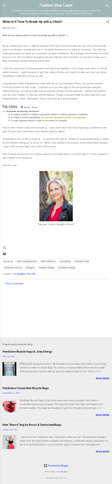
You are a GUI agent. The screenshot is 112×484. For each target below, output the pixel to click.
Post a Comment (14, 283)
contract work (82, 261)
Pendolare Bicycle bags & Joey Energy (27, 351)
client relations (48, 261)
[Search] (107, 6)
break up (8, 261)
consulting (65, 261)
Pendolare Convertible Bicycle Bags (26, 388)
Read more (102, 378)
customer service (13, 267)
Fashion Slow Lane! (56, 5)
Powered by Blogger (56, 465)
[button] (107, 22)
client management (27, 261)
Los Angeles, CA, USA (24, 273)
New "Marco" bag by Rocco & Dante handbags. (32, 424)
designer (30, 267)
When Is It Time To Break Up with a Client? (32, 22)
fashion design (46, 267)
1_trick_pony (62, 472)
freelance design (66, 267)
